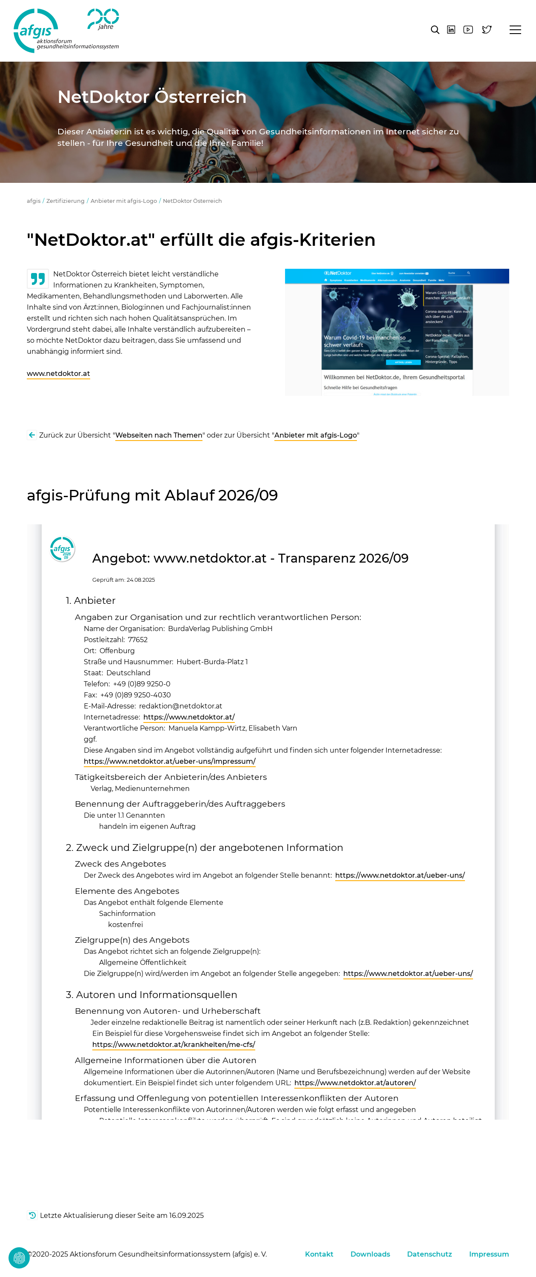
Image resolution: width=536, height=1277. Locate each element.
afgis (66, 31)
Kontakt (319, 1254)
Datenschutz (429, 1254)
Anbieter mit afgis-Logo (124, 201)
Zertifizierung (65, 201)
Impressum (489, 1254)
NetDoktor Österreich (192, 201)
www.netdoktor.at (58, 374)
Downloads (370, 1254)
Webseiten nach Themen (158, 435)
